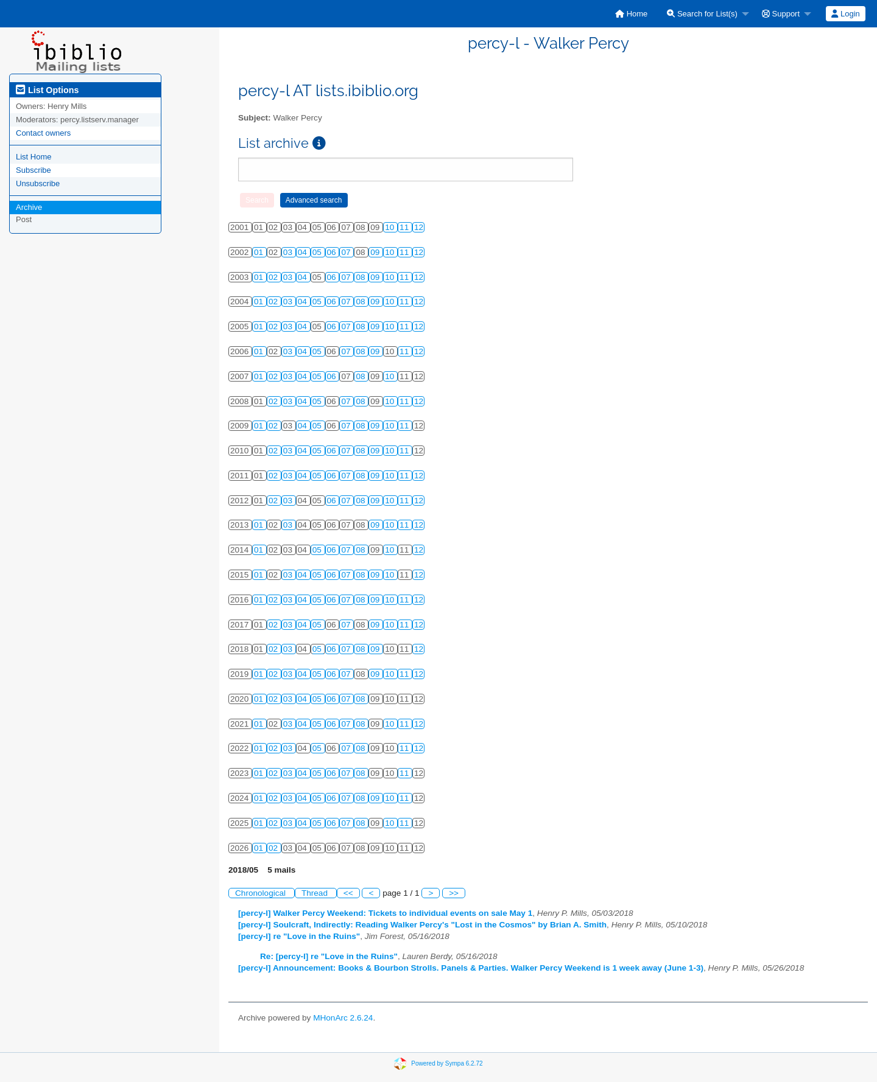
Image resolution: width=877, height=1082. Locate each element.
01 (260, 252)
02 (274, 277)
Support (781, 13)
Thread (315, 893)
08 (361, 277)
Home (631, 13)
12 (418, 227)
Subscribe (33, 170)
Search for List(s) (702, 13)
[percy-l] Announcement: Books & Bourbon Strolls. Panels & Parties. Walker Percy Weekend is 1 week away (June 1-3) (470, 967)
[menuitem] (631, 13)
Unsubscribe (38, 183)
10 (390, 227)
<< (348, 893)
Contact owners (43, 133)
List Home (34, 156)
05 (318, 252)
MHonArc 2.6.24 (343, 1017)
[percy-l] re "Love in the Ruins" (299, 936)
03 (289, 252)
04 (303, 252)
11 (405, 227)
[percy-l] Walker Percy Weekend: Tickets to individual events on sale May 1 (385, 913)
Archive (29, 207)
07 (347, 252)
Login (845, 13)
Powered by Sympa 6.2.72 (446, 1063)
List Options (47, 90)
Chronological (261, 893)
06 (333, 252)
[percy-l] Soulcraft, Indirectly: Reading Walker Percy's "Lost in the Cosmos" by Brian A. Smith (422, 924)
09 (376, 252)
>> (454, 893)
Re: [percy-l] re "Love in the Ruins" (329, 956)
